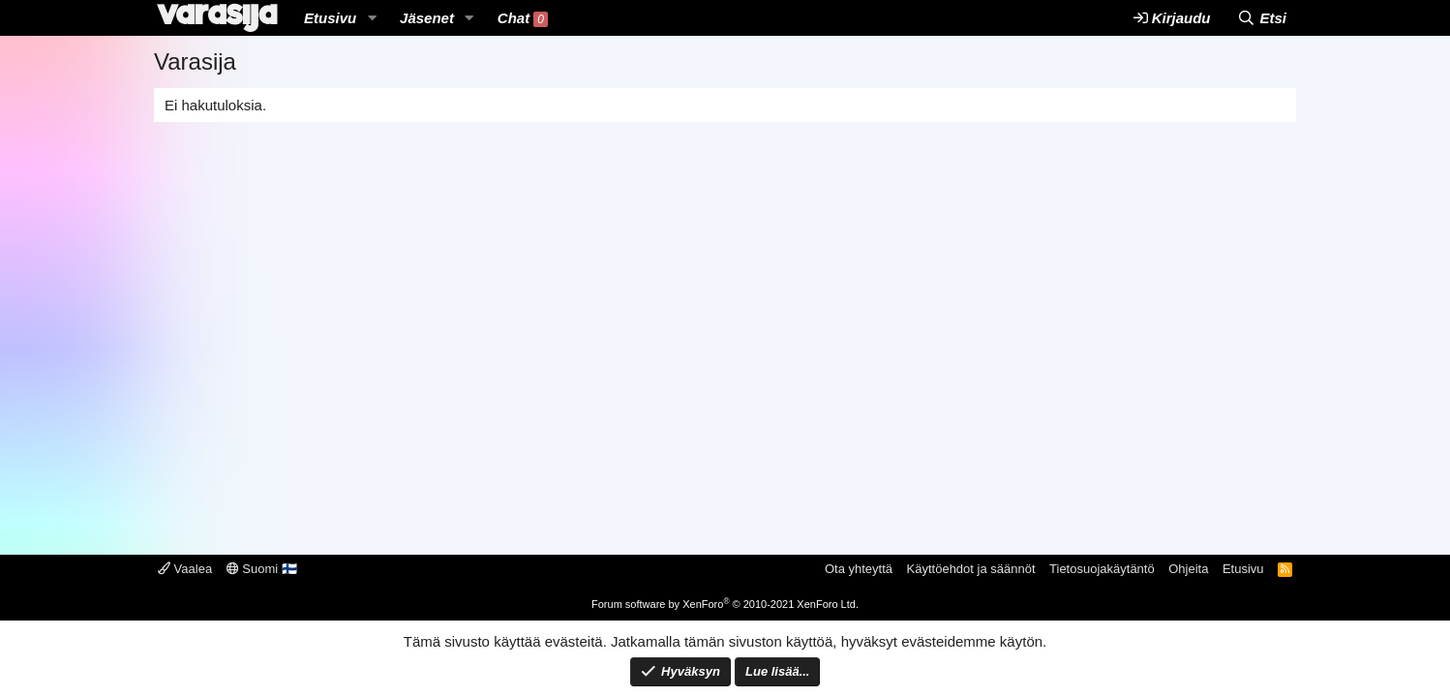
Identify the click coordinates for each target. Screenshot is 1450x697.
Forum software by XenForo (725, 604)
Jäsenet (427, 18)
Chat (523, 18)
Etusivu (330, 18)
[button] (371, 18)
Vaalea (185, 568)
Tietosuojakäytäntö (1102, 568)
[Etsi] (1261, 18)
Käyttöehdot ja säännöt (971, 568)
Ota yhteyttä (858, 568)
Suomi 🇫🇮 (262, 568)
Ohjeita (1188, 568)
